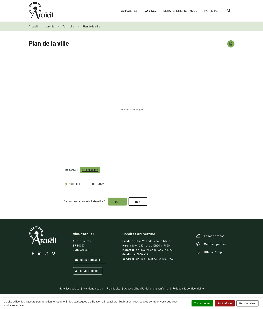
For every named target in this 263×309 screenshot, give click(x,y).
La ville (150, 10)
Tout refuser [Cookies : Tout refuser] (225, 303)
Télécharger (90, 170)
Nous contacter (89, 260)
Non (138, 202)
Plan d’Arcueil (71, 169)
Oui (117, 202)
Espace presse (210, 236)
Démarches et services (180, 10)
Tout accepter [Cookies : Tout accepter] (202, 303)
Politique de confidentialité (188, 288)
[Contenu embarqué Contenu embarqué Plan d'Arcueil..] (131, 109)
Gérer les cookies (69, 288)
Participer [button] (211, 10)
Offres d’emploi (210, 252)
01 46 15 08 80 (87, 271)
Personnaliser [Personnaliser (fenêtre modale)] (247, 303)
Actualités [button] (129, 10)
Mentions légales (93, 288)
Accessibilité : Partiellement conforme (146, 288)
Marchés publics (211, 244)
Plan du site (113, 288)
